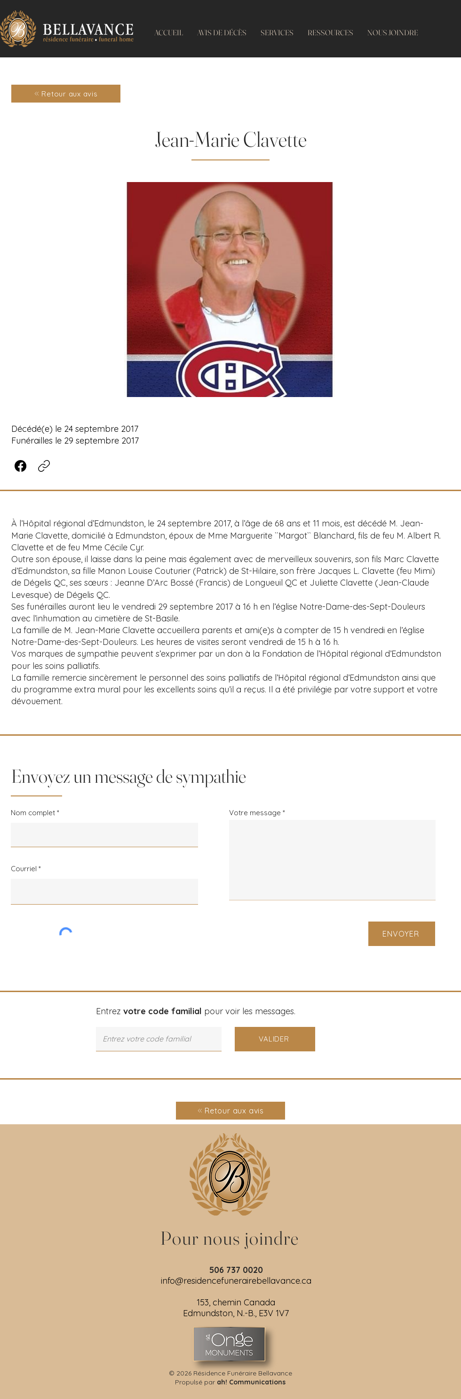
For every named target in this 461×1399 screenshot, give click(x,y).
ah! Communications (251, 1382)
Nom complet (33, 812)
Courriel (24, 868)
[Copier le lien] (44, 466)
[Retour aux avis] (66, 93)
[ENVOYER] (401, 934)
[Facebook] (20, 466)
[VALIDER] (275, 1039)
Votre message (255, 812)
